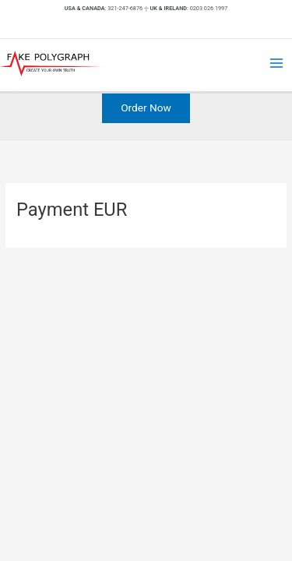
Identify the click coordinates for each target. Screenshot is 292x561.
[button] (146, 108)
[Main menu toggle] (277, 63)
